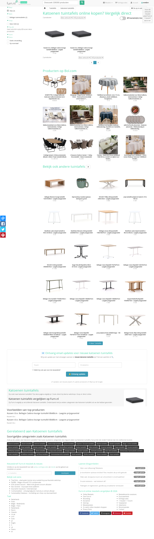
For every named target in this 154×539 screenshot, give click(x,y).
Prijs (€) (10, 27)
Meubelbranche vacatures (128, 494)
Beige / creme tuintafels (130, 444)
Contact (121, 509)
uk (12, 527)
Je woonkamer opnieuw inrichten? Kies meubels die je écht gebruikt (112, 473)
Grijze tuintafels (114, 454)
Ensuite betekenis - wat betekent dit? (112, 481)
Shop (10, 21)
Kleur (9, 7)
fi (11, 525)
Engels (13, 523)
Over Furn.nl (87, 496)
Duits (13, 519)
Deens (13, 529)
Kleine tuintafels (40, 451)
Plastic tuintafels (13, 454)
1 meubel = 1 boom (126, 501)
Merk (9, 14)
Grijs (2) (12, 11)
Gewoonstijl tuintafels (54, 444)
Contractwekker (16, 491)
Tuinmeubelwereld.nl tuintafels (60, 454)
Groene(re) (23, 2)
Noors (13, 510)
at (12, 531)
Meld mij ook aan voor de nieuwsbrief (46, 370)
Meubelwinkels (88, 505)
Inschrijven (65, 473)
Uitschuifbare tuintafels (66, 447)
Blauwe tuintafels (102, 444)
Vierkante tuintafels (97, 451)
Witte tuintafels (93, 447)
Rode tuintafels (76, 454)
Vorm (10, 35)
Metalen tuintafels (38, 447)
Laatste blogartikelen (88, 463)
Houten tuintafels (83, 451)
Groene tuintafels (132, 447)
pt (12, 521)
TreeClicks (14, 480)
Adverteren (122, 505)
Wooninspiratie (124, 507)
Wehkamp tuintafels (14, 451)
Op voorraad (14, 43)
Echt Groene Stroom (18, 484)
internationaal (32, 489)
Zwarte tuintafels (28, 451)
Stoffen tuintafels (89, 454)
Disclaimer (86, 501)
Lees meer (147, 20)
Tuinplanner (123, 503)
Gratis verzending (16, 41)
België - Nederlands (18, 504)
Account (134, 3)
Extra (9, 37)
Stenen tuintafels (69, 444)
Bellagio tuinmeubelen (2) (18, 17)
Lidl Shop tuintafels (42, 454)
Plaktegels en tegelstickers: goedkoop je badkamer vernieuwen (112, 486)
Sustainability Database (19, 493)
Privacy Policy (87, 509)
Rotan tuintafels (25, 447)
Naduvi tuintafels (81, 447)
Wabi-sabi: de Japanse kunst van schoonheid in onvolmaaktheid (112, 477)
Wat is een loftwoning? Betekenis (112, 468)
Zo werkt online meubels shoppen (95, 507)
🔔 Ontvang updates (77, 374)
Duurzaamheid (124, 496)
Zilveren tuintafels (13, 444)
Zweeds (14, 512)
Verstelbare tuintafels (27, 454)
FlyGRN (13, 482)
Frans (13, 501)
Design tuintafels (70, 451)
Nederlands (15, 499)
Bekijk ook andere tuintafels (66, 166)
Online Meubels (88, 494)
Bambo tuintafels (115, 444)
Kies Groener (15, 487)
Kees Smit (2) (14, 24)
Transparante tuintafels (55, 451)
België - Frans (15, 506)
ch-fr (12, 516)
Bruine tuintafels (27, 444)
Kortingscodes (124, 499)
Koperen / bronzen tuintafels (85, 444)
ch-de (13, 514)
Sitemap (86, 503)
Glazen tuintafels (102, 454)
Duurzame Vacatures (18, 489)
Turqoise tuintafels (106, 447)
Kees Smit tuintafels (111, 451)
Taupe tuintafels (120, 447)
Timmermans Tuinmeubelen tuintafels (131, 451)
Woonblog (86, 499)
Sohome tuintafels (39, 444)
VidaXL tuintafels (51, 447)
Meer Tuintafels (95, 343)
